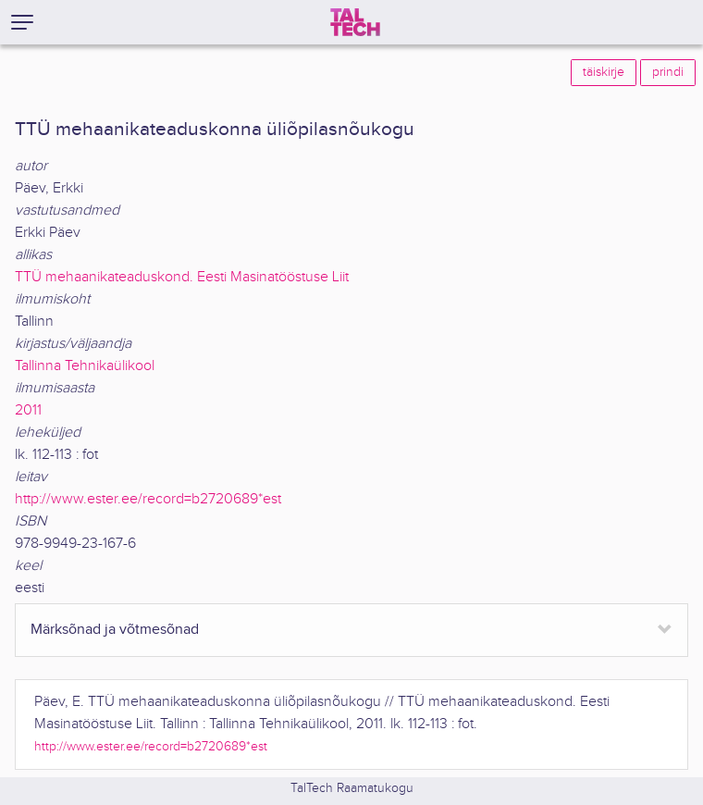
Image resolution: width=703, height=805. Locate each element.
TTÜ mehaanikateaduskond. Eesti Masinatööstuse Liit (182, 277)
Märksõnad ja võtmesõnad (115, 629)
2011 (28, 410)
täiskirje (603, 72)
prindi (668, 72)
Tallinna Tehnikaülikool (84, 366)
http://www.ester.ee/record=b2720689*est (148, 499)
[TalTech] (355, 22)
